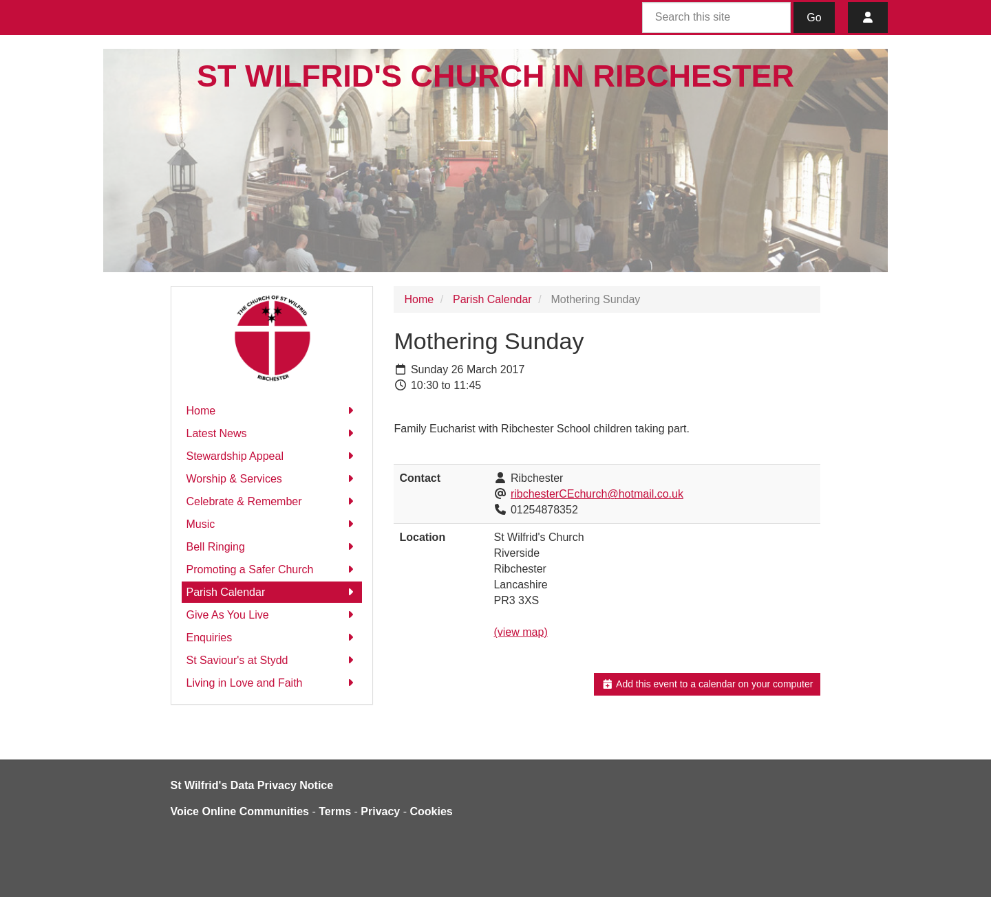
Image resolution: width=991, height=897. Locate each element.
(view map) (520, 632)
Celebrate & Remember (272, 501)
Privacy (380, 811)
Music (272, 524)
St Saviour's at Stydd (272, 660)
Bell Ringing (272, 547)
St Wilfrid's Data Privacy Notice (252, 785)
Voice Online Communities (240, 811)
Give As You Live (272, 615)
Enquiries (272, 637)
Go (814, 17)
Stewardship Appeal (272, 456)
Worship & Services (272, 479)
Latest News (272, 433)
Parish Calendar (272, 592)
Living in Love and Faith (272, 683)
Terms (335, 811)
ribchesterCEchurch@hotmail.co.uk (597, 494)
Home (272, 411)
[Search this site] (716, 17)
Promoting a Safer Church (272, 569)
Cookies (431, 811)
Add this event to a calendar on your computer (707, 683)
